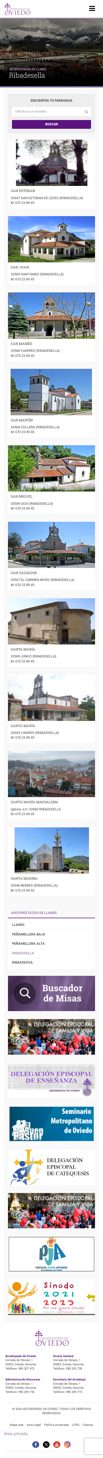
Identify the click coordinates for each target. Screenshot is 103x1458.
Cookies (88, 1425)
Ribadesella (23, 953)
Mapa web (16, 1425)
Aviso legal (34, 1425)
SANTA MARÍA (23, 649)
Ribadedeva (22, 962)
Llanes (18, 925)
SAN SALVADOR (24, 572)
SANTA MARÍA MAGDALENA (34, 801)
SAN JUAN (20, 267)
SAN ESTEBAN (23, 190)
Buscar (51, 124)
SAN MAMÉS (21, 343)
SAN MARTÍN (22, 420)
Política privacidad (56, 1425)
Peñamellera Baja (28, 934)
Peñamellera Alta (28, 944)
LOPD (75, 1425)
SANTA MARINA (24, 878)
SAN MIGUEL (21, 496)
